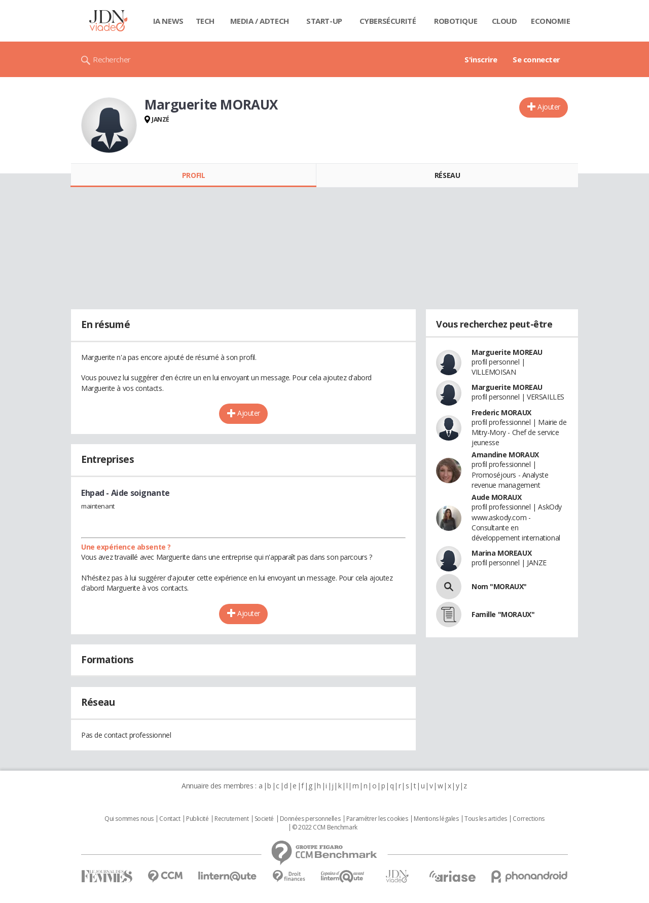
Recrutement (231, 818)
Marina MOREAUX (501, 553)
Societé (264, 818)
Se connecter (536, 59)
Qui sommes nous (129, 818)
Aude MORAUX (496, 497)
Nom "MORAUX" (499, 586)
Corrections (528, 818)
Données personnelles (310, 818)
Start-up (324, 21)
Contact (169, 818)
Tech (205, 21)
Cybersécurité (387, 21)
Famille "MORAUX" (503, 614)
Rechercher (112, 59)
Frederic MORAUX (501, 412)
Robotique (455, 21)
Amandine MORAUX (505, 454)
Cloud (504, 21)
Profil (193, 175)
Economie (550, 21)
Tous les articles (485, 818)
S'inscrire (480, 59)
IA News (168, 21)
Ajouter (548, 107)
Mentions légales (436, 818)
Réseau (447, 175)
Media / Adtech (259, 21)
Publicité (197, 818)
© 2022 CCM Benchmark (324, 827)
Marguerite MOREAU (507, 352)
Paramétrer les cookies (377, 818)
